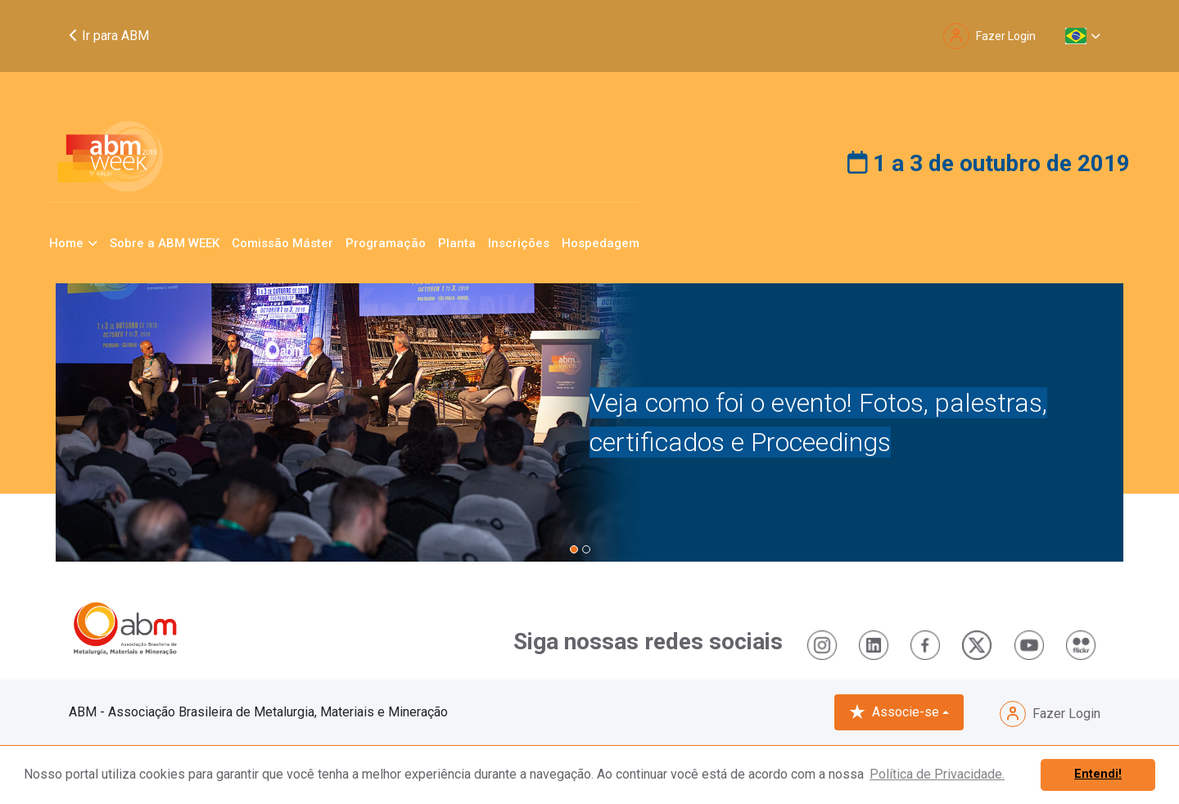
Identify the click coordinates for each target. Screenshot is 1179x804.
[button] (1082, 36)
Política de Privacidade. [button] (937, 774)
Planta (457, 243)
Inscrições (518, 243)
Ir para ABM (109, 35)
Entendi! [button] (1098, 774)
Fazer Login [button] (989, 36)
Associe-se (894, 712)
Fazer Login (1050, 714)
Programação (386, 243)
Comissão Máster (282, 243)
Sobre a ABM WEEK (164, 243)
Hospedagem (600, 243)
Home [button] (66, 243)
